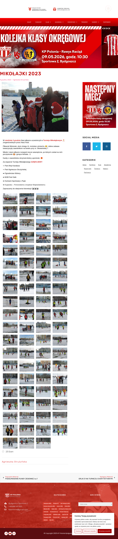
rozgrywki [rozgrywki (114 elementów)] (47, 514)
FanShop (38, 22)
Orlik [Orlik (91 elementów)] (46, 511)
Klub (48, 22)
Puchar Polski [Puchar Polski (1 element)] (64, 511)
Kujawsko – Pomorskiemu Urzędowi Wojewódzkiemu (25, 185)
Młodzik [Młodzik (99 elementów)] (47, 509)
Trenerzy (84, 22)
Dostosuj (78, 531)
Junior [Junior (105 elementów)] (60, 506)
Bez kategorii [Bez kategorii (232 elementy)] (65, 503)
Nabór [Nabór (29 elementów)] (54, 509)
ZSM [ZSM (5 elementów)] (45, 520)
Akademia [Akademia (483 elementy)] (47, 503)
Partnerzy (107, 22)
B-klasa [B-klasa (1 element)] (56, 503)
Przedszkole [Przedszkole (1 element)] (54, 511)
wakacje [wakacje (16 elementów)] (65, 517)
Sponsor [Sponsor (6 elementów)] (65, 514)
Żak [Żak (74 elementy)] (51, 520)
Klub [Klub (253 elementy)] (67, 506)
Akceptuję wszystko (104, 531)
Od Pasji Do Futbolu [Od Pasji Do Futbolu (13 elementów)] (65, 509)
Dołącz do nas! (36, 8)
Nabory (95, 22)
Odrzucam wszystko (90, 531)
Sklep (29, 22)
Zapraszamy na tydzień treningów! (39, 10)
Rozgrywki (72, 22)
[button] (48, 22)
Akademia (59, 22)
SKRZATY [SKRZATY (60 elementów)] (56, 514)
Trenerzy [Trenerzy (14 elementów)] (56, 517)
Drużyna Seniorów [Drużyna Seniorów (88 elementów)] (49, 506)
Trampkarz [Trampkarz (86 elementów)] (47, 517)
